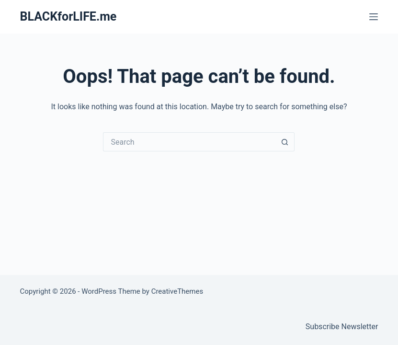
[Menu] (373, 16)
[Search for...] (189, 141)
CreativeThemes (177, 291)
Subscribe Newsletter (342, 326)
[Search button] (285, 141)
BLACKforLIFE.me (68, 16)
